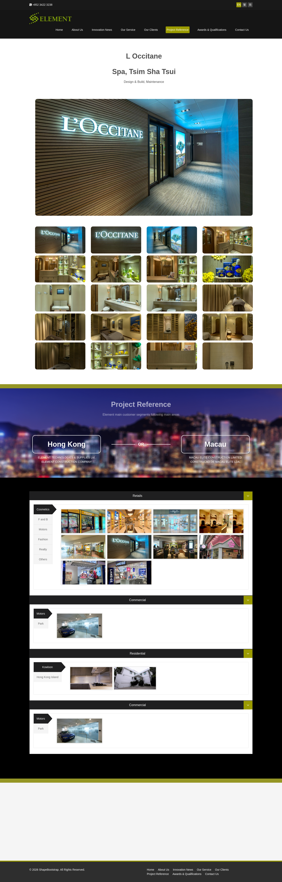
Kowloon (47, 667)
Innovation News (102, 29)
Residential (137, 653)
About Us (77, 29)
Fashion (43, 539)
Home (59, 29)
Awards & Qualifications (211, 29)
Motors (43, 529)
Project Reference (178, 29)
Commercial (137, 600)
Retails (137, 495)
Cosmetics (43, 509)
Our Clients (151, 29)
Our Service (128, 29)
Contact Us (242, 29)
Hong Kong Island (47, 677)
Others (43, 559)
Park (41, 623)
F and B (43, 519)
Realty (43, 549)
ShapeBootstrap (49, 869)
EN (239, 4)
